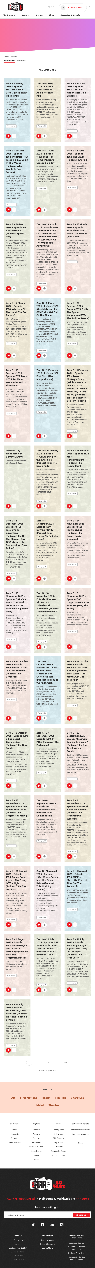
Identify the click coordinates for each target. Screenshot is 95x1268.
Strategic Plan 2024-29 (18, 1248)
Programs (36, 1134)
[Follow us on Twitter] (33, 1225)
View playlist (11, 126)
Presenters (36, 1142)
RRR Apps (82, 1198)
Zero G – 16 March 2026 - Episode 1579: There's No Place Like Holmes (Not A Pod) (77, 230)
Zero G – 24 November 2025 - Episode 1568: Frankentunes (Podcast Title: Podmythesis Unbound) (76, 530)
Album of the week (36, 1147)
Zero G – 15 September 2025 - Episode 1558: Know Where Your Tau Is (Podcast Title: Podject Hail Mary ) (16, 808)
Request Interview (47, 1244)
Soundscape (36, 1151)
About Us (18, 1235)
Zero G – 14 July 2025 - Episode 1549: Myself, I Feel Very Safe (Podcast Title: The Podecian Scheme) (16, 1012)
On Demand (14, 1124)
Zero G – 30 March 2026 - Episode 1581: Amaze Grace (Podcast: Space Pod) (17, 230)
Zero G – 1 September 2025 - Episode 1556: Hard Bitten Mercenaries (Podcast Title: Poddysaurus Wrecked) (77, 809)
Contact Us (18, 1240)
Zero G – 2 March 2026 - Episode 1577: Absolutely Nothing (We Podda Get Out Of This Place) (47, 309)
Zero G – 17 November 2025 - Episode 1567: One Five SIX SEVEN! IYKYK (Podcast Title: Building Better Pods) (17, 602)
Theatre (54, 1105)
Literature (77, 1098)
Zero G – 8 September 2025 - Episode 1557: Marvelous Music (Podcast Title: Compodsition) (46, 808)
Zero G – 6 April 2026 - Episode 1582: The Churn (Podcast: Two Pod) (77, 155)
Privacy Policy (18, 1259)
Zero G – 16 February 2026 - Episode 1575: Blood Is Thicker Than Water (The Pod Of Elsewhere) (17, 378)
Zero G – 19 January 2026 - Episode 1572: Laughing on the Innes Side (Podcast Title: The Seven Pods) (47, 458)
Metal (40, 1105)
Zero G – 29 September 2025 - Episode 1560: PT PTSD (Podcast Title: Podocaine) (47, 739)
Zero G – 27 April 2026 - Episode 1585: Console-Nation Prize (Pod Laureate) (76, 89)
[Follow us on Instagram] (61, 1225)
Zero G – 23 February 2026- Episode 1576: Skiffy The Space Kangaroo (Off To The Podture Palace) (78, 310)
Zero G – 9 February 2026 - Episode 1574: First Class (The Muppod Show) (47, 375)
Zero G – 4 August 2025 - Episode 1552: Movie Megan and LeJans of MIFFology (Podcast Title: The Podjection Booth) (17, 948)
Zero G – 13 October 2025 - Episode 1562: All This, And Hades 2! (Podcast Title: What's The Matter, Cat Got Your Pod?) (78, 670)
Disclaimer (18, 1255)
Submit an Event (58, 1155)
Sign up (81, 1215)
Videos (36, 1159)
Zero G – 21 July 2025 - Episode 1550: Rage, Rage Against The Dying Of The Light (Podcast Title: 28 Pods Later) (77, 948)
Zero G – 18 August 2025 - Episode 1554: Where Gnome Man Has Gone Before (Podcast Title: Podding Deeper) (47, 880)
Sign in (51, 6)
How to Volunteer (47, 1240)
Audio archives (15, 1142)
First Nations (28, 1098)
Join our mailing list (48, 1207)
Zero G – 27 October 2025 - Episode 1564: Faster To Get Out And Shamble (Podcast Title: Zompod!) (17, 669)
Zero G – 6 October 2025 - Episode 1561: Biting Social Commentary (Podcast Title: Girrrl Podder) (17, 740)
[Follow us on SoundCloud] (52, 1225)
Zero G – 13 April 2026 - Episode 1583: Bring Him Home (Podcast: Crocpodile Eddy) (45, 156)
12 (59, 1062)
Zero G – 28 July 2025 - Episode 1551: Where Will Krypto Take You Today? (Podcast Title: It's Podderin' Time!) (47, 947)
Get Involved (47, 1235)
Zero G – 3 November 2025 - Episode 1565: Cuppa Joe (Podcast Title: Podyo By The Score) (78, 601)
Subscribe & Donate (80, 1124)
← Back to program (47, 1070)
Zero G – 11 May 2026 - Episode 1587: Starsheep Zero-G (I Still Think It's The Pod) (16, 89)
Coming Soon (58, 1129)
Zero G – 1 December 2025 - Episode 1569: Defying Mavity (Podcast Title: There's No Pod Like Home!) (47, 530)
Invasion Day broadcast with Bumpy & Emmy (14, 453)
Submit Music (47, 1248)
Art (13, 1098)
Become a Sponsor (76, 1243)
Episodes (14, 1138)
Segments (15, 1134)
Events (58, 1124)
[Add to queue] (14, 136)
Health (46, 1098)
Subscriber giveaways (80, 1134)
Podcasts (21, 60)
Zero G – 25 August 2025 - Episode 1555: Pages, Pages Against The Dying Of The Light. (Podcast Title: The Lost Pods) (16, 880)
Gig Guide (58, 1142)
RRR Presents (58, 1138)
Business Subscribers (76, 1253)
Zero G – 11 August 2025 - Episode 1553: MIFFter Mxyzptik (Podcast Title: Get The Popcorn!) (77, 878)
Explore (36, 1124)
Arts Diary (58, 1147)
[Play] (8, 136)
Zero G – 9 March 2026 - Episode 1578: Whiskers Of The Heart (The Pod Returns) (16, 309)
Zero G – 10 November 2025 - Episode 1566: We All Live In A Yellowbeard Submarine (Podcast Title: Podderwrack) (47, 602)
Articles (36, 1155)
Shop (80, 1143)
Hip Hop (60, 1098)
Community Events (58, 1151)
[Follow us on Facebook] (42, 1225)
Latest (14, 1129)
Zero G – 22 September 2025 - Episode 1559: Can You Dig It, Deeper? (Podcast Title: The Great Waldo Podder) (77, 742)
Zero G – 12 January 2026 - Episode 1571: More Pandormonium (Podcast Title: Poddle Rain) (78, 458)
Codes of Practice (18, 1252)
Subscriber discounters (80, 1129)
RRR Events (58, 1134)
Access (18, 1244)
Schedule (36, 1129)
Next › (66, 1062)
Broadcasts (9, 60)
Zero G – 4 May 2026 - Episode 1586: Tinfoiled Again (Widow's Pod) (44, 89)
